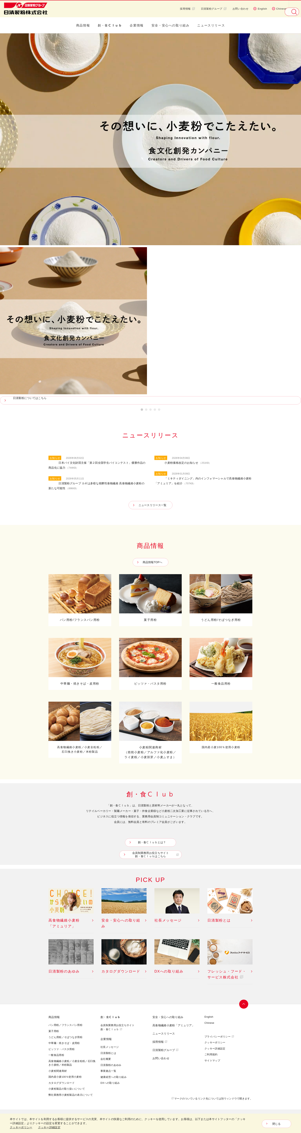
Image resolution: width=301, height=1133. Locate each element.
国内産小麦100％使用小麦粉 (65, 1076)
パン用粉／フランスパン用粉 (65, 1025)
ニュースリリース (211, 25)
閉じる (276, 1123)
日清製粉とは (108, 1053)
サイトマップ (212, 1060)
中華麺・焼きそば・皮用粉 (64, 1043)
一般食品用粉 (56, 1055)
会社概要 (105, 1059)
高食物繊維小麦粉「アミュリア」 (173, 1025)
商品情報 (83, 25)
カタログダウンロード (61, 1083)
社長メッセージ (109, 1047)
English (260, 8)
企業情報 (136, 25)
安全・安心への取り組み (170, 25)
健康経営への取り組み (113, 1077)
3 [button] (150, 410)
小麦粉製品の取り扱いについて (66, 1088)
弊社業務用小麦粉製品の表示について (70, 1095)
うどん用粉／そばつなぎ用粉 (65, 1037)
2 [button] (146, 410)
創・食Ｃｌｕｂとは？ (152, 842)
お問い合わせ (241, 8)
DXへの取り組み (110, 1083)
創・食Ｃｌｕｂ (110, 25)
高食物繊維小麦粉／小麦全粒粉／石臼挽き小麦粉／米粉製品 (71, 1063)
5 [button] (159, 410)
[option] (150, 218)
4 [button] (155, 410)
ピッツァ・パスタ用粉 (61, 1049)
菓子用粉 (53, 1031)
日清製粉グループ (214, 8)
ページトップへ (244, 1004)
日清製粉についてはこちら (32, 398)
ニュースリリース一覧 (153, 505)
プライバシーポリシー (217, 1036)
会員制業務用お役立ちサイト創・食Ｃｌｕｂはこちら (151, 854)
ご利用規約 (211, 1054)
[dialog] (150, 1123)
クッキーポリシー (214, 1042)
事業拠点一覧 (108, 1071)
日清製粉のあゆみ (110, 1065)
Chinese (279, 8)
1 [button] (142, 410)
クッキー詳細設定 (214, 1048)
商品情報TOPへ (152, 562)
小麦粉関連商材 (57, 1071)
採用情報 (187, 8)
